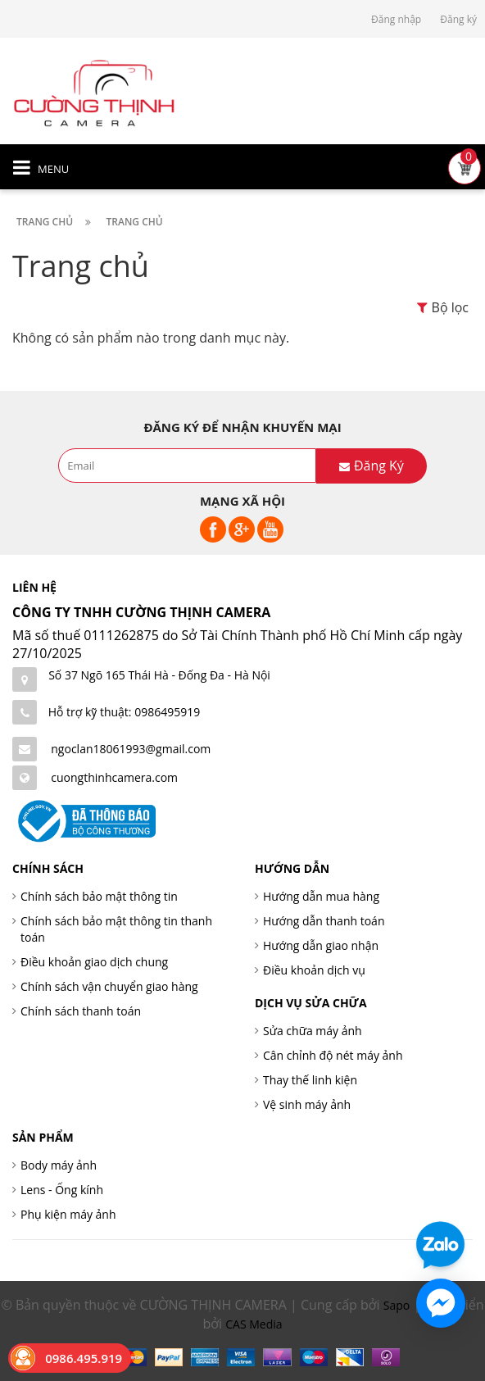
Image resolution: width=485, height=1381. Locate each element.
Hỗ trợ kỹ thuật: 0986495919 (124, 712)
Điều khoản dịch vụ (314, 970)
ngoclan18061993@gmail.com (131, 748)
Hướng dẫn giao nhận (320, 945)
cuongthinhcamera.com (114, 777)
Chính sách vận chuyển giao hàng (109, 986)
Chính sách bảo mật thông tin (99, 896)
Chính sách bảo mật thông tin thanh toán (116, 929)
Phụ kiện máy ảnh (68, 1214)
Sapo (396, 1305)
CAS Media (253, 1324)
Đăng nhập (396, 19)
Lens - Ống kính (61, 1189)
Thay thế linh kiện (310, 1080)
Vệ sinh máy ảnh (307, 1104)
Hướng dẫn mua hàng (321, 896)
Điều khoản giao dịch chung (94, 962)
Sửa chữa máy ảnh (312, 1030)
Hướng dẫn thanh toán (323, 921)
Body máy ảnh (58, 1165)
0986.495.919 (83, 1358)
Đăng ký (458, 19)
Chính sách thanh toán (80, 1011)
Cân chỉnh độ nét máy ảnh (333, 1055)
